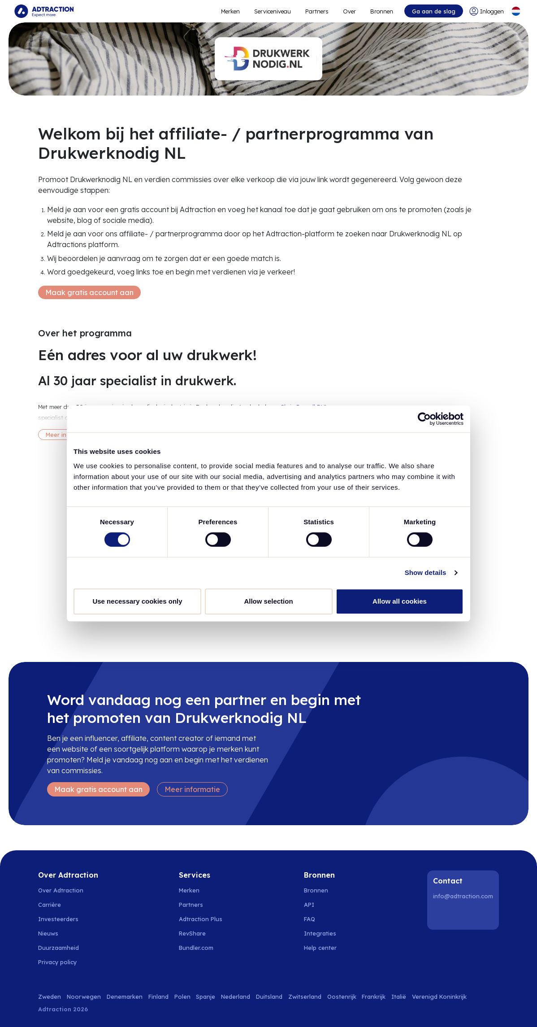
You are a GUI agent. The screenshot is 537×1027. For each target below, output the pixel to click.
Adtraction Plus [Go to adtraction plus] (200, 919)
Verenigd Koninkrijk (439, 996)
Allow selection (268, 601)
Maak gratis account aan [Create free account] (89, 292)
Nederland (235, 996)
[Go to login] (486, 11)
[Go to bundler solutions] (201, 947)
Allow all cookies (399, 601)
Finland (158, 996)
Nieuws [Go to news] (48, 933)
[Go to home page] (44, 11)
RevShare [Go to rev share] (192, 933)
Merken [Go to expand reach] (230, 11)
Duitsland (269, 996)
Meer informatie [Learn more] (192, 789)
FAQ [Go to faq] (309, 919)
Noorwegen (84, 996)
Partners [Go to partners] (191, 904)
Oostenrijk (341, 996)
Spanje (205, 996)
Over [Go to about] (349, 11)
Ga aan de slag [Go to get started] (433, 11)
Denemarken (125, 996)
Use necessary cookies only (137, 601)
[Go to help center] (325, 947)
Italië (398, 996)
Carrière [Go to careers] (49, 904)
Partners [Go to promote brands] (317, 11)
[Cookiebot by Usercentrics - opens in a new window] (424, 419)
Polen (182, 996)
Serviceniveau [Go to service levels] (272, 11)
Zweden (49, 996)
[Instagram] (464, 915)
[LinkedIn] (441, 915)
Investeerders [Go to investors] (58, 919)
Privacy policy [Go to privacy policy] (57, 962)
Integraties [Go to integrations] (320, 933)
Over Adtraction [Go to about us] (60, 890)
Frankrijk (373, 996)
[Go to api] (325, 904)
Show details (425, 572)
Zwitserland (304, 996)
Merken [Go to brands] (189, 890)
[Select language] (516, 11)
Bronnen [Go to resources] (381, 11)
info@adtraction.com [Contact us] (463, 896)
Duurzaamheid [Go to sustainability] (58, 947)
